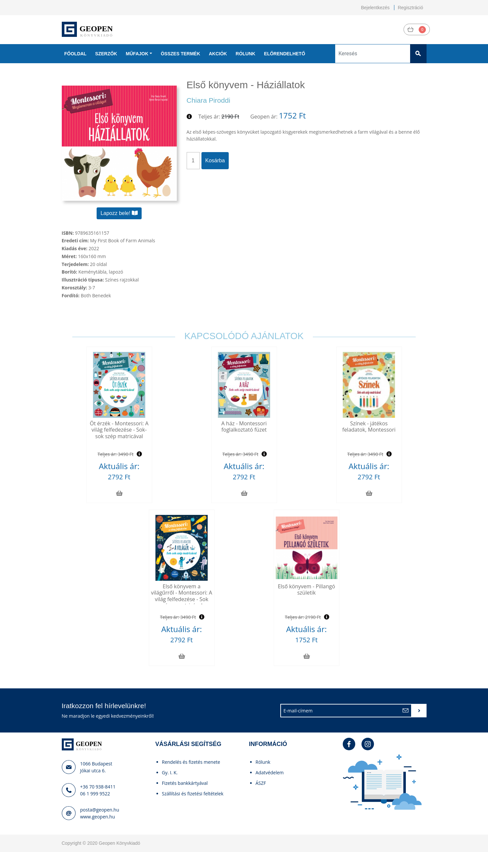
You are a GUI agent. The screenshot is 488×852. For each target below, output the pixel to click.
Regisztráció (410, 7)
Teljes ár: (209, 116)
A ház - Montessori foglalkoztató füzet (244, 426)
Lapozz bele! (119, 213)
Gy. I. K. (170, 772)
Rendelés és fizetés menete (191, 762)
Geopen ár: (264, 116)
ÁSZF (261, 783)
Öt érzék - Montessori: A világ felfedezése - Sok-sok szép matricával (119, 429)
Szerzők (106, 53)
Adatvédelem (270, 772)
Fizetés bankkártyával (185, 783)
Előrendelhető (284, 53)
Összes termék (180, 53)
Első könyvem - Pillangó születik (306, 589)
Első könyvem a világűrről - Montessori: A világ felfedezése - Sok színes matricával (181, 596)
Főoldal (75, 53)
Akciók (218, 53)
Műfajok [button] (137, 53)
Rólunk (245, 53)
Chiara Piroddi (208, 100)
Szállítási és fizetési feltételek (192, 793)
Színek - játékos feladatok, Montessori (369, 426)
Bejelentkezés (375, 7)
